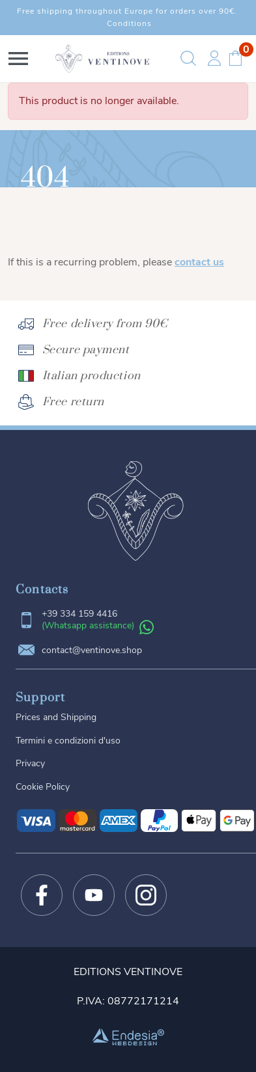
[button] (18, 58)
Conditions (129, 23)
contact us (199, 262)
